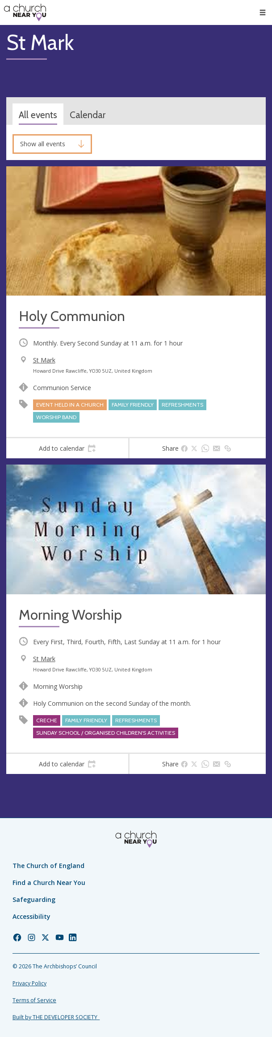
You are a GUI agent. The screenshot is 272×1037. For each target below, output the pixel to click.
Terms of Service (34, 1000)
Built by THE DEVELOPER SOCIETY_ (56, 1017)
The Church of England (48, 865)
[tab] (67, 448)
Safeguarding (34, 899)
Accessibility (31, 916)
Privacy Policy (29, 983)
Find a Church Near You (49, 882)
